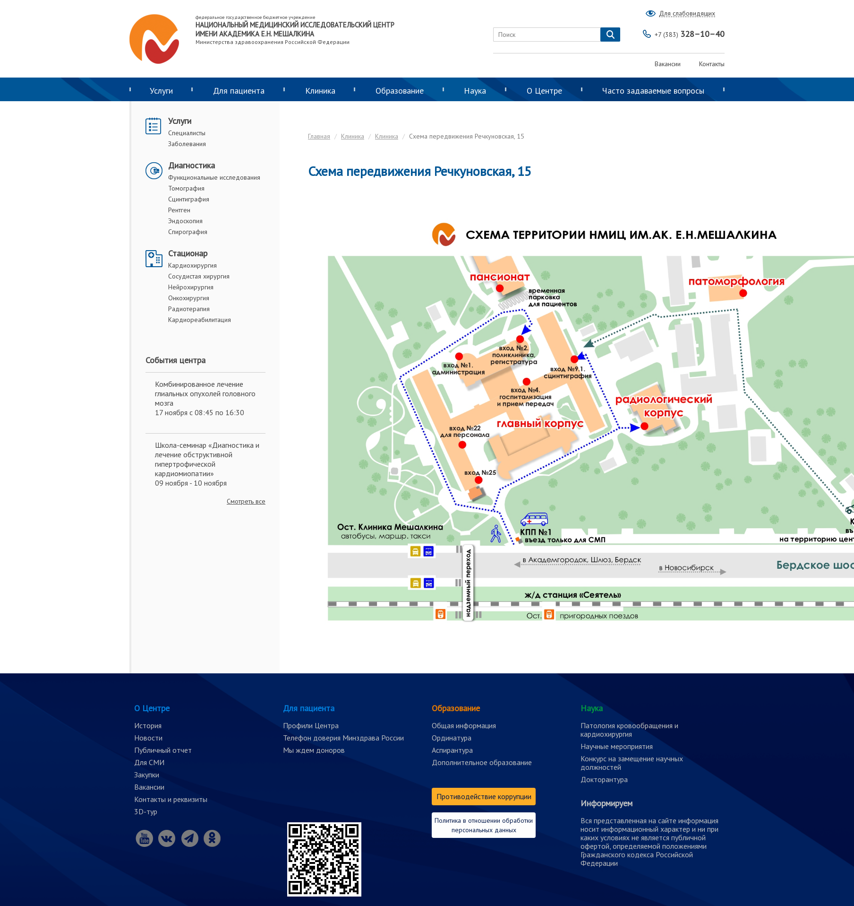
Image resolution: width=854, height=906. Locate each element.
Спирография (187, 231)
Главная (319, 136)
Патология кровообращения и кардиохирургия (629, 730)
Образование (400, 90)
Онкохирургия (188, 298)
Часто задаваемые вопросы (653, 90)
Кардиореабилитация (199, 319)
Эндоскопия (185, 221)
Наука (475, 90)
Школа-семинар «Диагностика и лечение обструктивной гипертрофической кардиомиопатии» (207, 459)
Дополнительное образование (482, 762)
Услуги (161, 90)
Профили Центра (311, 725)
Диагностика (191, 165)
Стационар (187, 253)
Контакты (712, 64)
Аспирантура (452, 750)
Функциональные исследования (214, 177)
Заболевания (187, 143)
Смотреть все (246, 501)
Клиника (320, 90)
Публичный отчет (163, 750)
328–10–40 (690, 33)
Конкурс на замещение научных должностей (632, 763)
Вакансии (668, 64)
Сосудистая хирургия (199, 276)
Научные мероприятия (617, 746)
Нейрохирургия (191, 287)
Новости (148, 737)
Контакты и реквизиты (170, 799)
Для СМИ (149, 762)
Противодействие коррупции (483, 796)
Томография (186, 188)
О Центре (544, 90)
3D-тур (145, 811)
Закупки (146, 774)
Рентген (179, 210)
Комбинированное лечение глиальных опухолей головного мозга (205, 393)
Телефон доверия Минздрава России (343, 737)
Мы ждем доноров (314, 750)
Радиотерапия (189, 309)
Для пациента (239, 90)
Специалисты (186, 133)
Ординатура (451, 737)
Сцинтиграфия (188, 199)
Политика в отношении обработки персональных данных (484, 825)
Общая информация (464, 725)
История (148, 725)
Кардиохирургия (192, 265)
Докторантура (604, 779)
